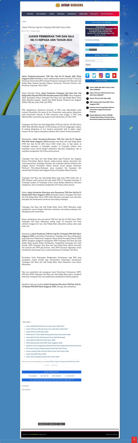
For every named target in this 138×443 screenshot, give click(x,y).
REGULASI (94, 14)
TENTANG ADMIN (107, 14)
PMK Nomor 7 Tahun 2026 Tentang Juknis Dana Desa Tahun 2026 (48, 334)
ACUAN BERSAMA (34, 434)
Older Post (51, 424)
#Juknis (47, 365)
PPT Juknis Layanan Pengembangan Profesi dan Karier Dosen (46, 348)
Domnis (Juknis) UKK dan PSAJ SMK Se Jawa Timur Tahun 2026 (47, 351)
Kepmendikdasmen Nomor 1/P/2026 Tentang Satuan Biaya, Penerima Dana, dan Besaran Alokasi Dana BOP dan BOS (103, 117)
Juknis (24, 21)
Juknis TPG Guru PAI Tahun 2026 (37, 332)
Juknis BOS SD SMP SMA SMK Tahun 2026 (40, 340)
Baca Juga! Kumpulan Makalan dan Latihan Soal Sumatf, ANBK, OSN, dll (51, 380)
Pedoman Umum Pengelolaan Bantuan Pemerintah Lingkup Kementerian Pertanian (53, 345)
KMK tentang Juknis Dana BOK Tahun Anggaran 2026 (44, 343)
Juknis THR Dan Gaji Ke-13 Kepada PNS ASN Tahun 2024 (62, 361)
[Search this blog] (93, 61)
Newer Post (42, 424)
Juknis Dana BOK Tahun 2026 (36, 354)
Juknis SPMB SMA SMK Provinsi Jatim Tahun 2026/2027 (45, 326)
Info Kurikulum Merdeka (92, 40)
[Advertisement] (51, 305)
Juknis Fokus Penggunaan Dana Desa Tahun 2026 (42, 357)
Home (60, 424)
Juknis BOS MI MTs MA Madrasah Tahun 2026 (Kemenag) (45, 337)
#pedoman (54, 365)
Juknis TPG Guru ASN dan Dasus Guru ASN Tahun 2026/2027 (47, 329)
